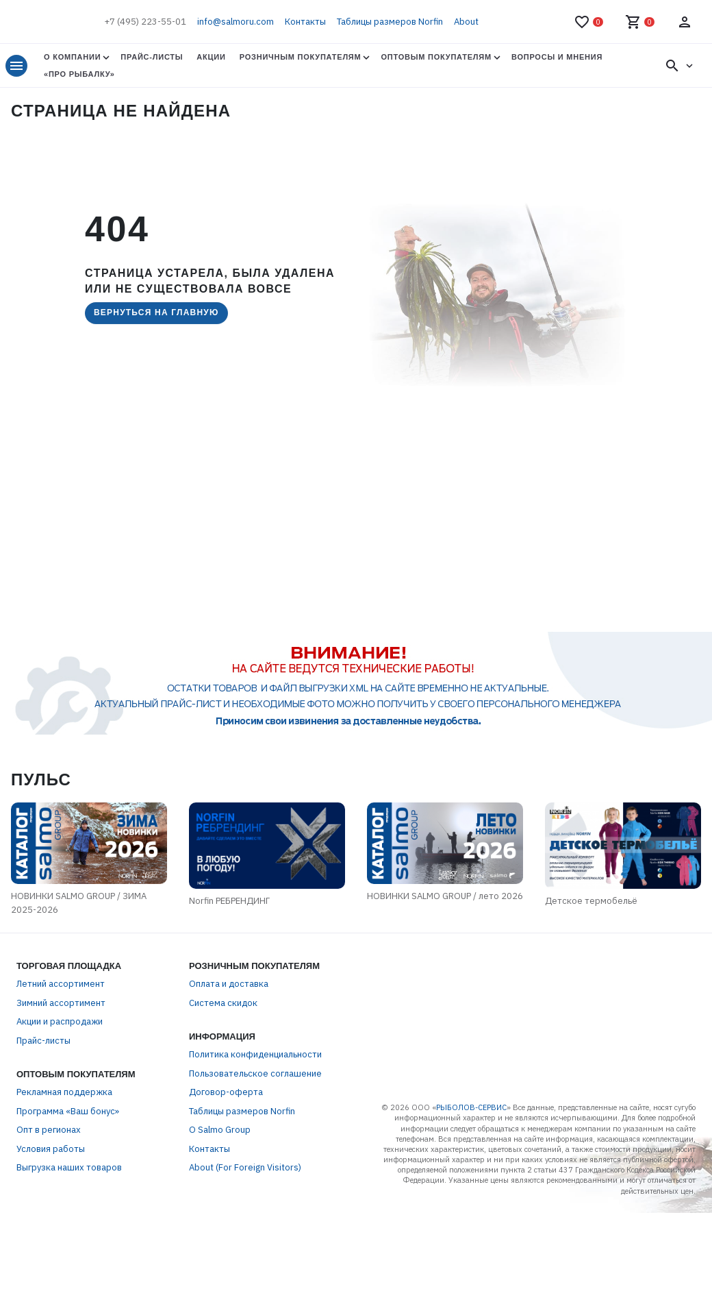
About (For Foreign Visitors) (245, 1223)
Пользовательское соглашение (255, 1129)
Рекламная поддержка (64, 1148)
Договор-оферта (226, 1148)
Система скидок (223, 1058)
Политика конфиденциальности (255, 1110)
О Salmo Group (220, 1186)
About (466, 21)
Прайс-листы (151, 57)
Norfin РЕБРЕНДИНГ (153, 965)
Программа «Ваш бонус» (67, 1167)
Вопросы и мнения (556, 57)
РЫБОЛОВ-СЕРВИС (471, 1163)
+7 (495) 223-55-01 (145, 21)
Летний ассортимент (60, 1040)
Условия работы (50, 1204)
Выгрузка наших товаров (69, 1223)
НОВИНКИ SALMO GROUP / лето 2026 (485, 957)
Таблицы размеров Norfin (390, 21)
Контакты (305, 21)
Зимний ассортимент (60, 1058)
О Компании (72, 57)
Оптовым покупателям (436, 57)
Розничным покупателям (300, 57)
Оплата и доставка (228, 1040)
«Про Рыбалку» (79, 74)
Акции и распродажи (59, 1077)
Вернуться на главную (156, 312)
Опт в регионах (48, 1186)
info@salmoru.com (235, 21)
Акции (210, 57)
